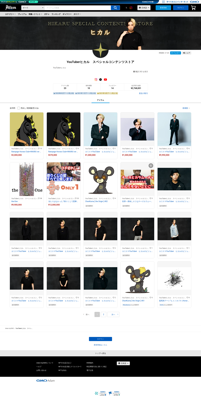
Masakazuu (126, 305)
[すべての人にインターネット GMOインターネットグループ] (183, 2)
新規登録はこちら (100, 345)
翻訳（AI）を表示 (140, 71)
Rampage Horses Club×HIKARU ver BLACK (63, 152)
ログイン (180, 8)
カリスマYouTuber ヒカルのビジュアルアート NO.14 (174, 201)
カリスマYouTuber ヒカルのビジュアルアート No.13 (26, 251)
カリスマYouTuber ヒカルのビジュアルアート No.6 (100, 301)
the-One (14, 201)
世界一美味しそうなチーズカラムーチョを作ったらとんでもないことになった (137, 201)
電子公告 (90, 370)
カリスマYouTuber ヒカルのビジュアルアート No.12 (63, 251)
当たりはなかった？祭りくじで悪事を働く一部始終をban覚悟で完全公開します (63, 201)
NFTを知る (62, 370)
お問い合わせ (41, 370)
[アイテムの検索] (115, 7)
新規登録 (163, 8)
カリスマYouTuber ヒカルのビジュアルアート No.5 (137, 152)
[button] (87, 314)
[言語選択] (143, 7)
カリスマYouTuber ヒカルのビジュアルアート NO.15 (174, 152)
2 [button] (103, 314)
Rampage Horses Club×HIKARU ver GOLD (26, 152)
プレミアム (22, 14)
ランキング (56, 14)
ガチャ (46, 14)
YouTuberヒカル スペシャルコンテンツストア (24, 149)
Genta (162, 305)
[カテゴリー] (33, 7)
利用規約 (90, 363)
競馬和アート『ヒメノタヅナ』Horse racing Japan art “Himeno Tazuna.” (174, 301)
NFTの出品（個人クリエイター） (69, 367)
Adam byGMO (9, 328)
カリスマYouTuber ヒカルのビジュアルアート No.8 (26, 301)
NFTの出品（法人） (64, 363)
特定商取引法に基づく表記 (97, 367)
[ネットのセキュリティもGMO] (20, 2)
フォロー (175, 53)
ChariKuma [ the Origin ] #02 (96, 201)
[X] (126, 7)
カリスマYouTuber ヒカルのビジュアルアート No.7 (63, 301)
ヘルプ (38, 367)
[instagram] (131, 7)
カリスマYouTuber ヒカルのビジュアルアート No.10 (137, 251)
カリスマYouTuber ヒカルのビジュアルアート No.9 (174, 251)
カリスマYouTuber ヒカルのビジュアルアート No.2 (100, 152)
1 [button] (97, 314)
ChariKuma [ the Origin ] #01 (133, 301)
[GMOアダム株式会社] (45, 380)
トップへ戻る (100, 353)
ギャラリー (67, 14)
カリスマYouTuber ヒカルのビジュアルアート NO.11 (100, 251)
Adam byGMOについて (44, 363)
